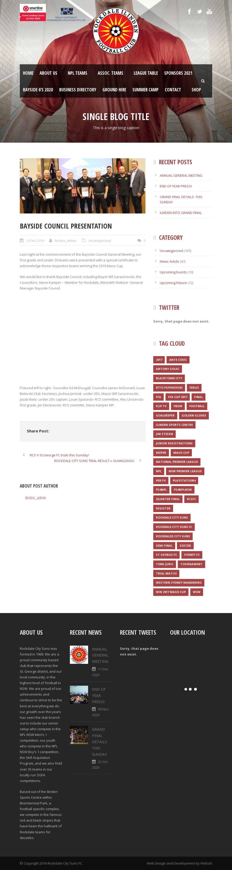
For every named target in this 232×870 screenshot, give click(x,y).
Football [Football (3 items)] (197, 406)
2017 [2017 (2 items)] (159, 360)
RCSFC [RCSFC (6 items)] (191, 499)
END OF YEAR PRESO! (176, 186)
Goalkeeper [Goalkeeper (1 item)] (165, 415)
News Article (169, 261)
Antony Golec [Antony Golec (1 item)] (167, 369)
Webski (206, 863)
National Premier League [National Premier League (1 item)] (177, 462)
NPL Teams (77, 73)
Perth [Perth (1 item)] (161, 480)
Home (28, 73)
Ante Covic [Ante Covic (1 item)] (178, 360)
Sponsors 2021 (178, 73)
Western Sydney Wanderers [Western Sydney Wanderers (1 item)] (179, 582)
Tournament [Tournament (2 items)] (191, 564)
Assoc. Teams (110, 73)
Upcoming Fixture (173, 282)
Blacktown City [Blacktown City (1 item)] (169, 378)
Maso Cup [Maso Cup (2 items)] (181, 453)
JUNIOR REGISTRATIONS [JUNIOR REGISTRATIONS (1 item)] (174, 443)
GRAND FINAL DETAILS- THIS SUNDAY (100, 741)
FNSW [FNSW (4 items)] (178, 406)
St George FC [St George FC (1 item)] (166, 555)
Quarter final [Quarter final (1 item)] (168, 499)
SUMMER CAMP (145, 90)
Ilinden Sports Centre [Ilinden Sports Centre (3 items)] (174, 425)
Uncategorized (99, 240)
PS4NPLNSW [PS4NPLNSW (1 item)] (183, 489)
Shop (196, 90)
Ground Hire (114, 90)
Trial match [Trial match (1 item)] (166, 573)
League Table (146, 73)
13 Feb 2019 (35, 240)
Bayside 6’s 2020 (38, 90)
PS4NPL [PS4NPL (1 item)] (161, 489)
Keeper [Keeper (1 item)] (161, 453)
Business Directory (77, 90)
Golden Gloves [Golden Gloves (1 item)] (194, 415)
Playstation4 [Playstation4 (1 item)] (184, 480)
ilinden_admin (65, 240)
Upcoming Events (173, 272)
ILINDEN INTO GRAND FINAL (181, 212)
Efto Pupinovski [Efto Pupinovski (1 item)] (169, 387)
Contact (173, 90)
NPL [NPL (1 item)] (159, 471)
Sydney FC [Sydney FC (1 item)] (192, 555)
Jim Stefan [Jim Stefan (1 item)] (164, 434)
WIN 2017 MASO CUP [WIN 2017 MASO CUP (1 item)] (171, 592)
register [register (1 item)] (163, 508)
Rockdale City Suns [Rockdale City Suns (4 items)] (172, 517)
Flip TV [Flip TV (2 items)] (161, 406)
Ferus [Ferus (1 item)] (194, 387)
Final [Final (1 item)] (198, 397)
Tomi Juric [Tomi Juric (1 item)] (164, 564)
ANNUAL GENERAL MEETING (181, 175)
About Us (48, 73)
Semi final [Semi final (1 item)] (164, 545)
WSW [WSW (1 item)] (196, 592)
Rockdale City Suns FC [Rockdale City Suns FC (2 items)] (174, 527)
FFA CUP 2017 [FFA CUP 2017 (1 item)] (177, 397)
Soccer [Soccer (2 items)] (185, 545)
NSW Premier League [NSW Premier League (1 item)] (185, 471)
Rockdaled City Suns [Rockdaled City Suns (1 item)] (173, 536)
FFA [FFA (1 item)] (158, 397)
